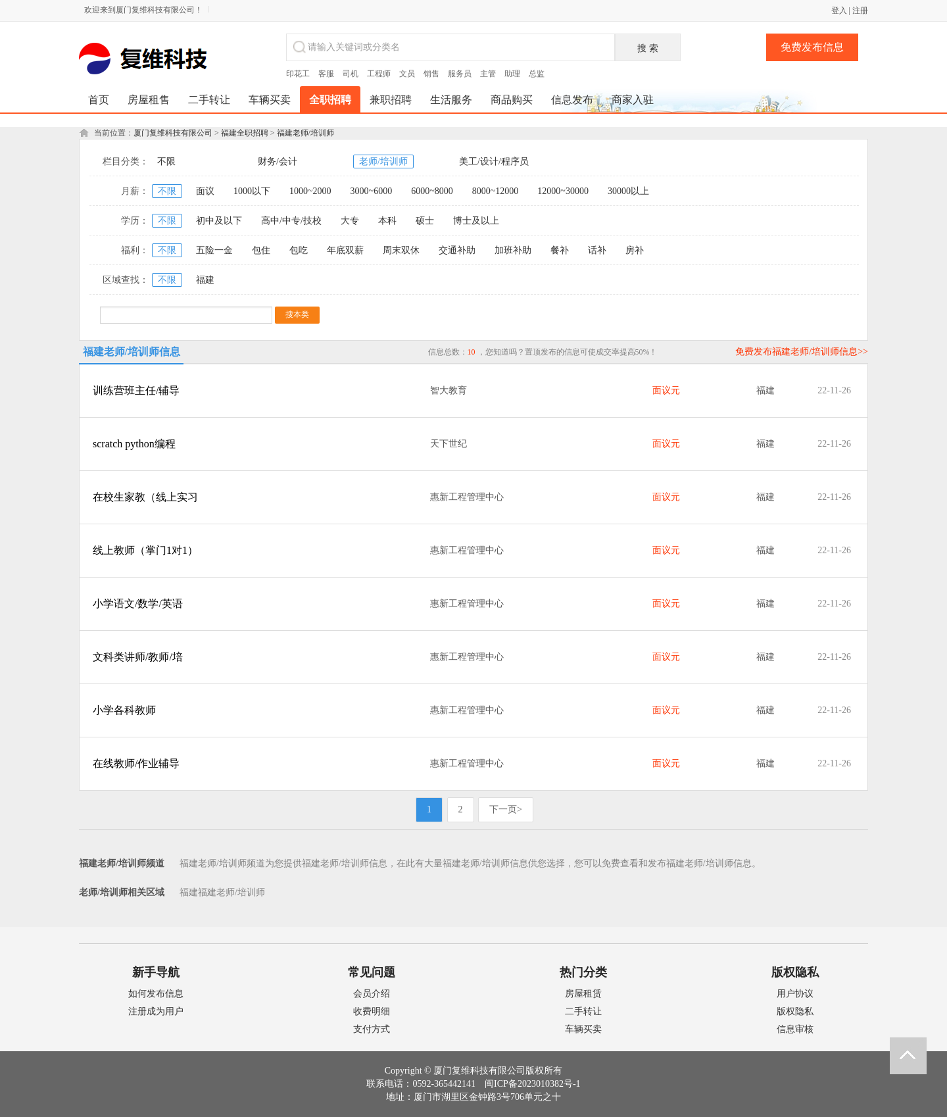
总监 (537, 73)
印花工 (298, 73)
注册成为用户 (155, 1011)
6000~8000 (432, 191)
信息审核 (795, 1029)
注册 (860, 10)
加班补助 (513, 250)
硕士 (425, 221)
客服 (326, 73)
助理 (512, 73)
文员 (407, 73)
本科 (387, 221)
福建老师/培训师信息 (131, 351)
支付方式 (371, 1029)
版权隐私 (795, 1011)
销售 (431, 73)
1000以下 (251, 191)
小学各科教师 (124, 710)
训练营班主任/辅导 (136, 390)
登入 (839, 10)
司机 (350, 73)
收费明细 (371, 1011)
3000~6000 (372, 191)
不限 (166, 161)
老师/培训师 (383, 161)
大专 (350, 221)
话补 (597, 250)
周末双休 (401, 250)
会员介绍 (371, 994)
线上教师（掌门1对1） (145, 550)
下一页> (505, 809)
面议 (205, 191)
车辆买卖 (583, 1029)
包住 (261, 250)
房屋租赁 (583, 994)
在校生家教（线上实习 (145, 497)
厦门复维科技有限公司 (173, 132)
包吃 (298, 250)
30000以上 (628, 191)
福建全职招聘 (244, 132)
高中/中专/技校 (291, 221)
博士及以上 (476, 221)
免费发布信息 (812, 47)
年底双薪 (345, 250)
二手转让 (583, 1011)
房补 (634, 250)
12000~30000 (563, 191)
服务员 (460, 73)
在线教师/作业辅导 (136, 763)
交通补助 (457, 250)
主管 (488, 73)
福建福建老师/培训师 (222, 892)
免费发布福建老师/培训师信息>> (801, 352)
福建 (205, 280)
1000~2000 (310, 191)
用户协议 (795, 994)
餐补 (559, 250)
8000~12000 (495, 191)
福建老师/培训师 (305, 132)
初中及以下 (219, 221)
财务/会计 (277, 161)
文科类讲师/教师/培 (138, 656)
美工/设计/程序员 (494, 161)
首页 (98, 99)
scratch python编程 (134, 443)
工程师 (379, 73)
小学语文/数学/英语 (138, 603)
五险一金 (214, 250)
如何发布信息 (155, 994)
